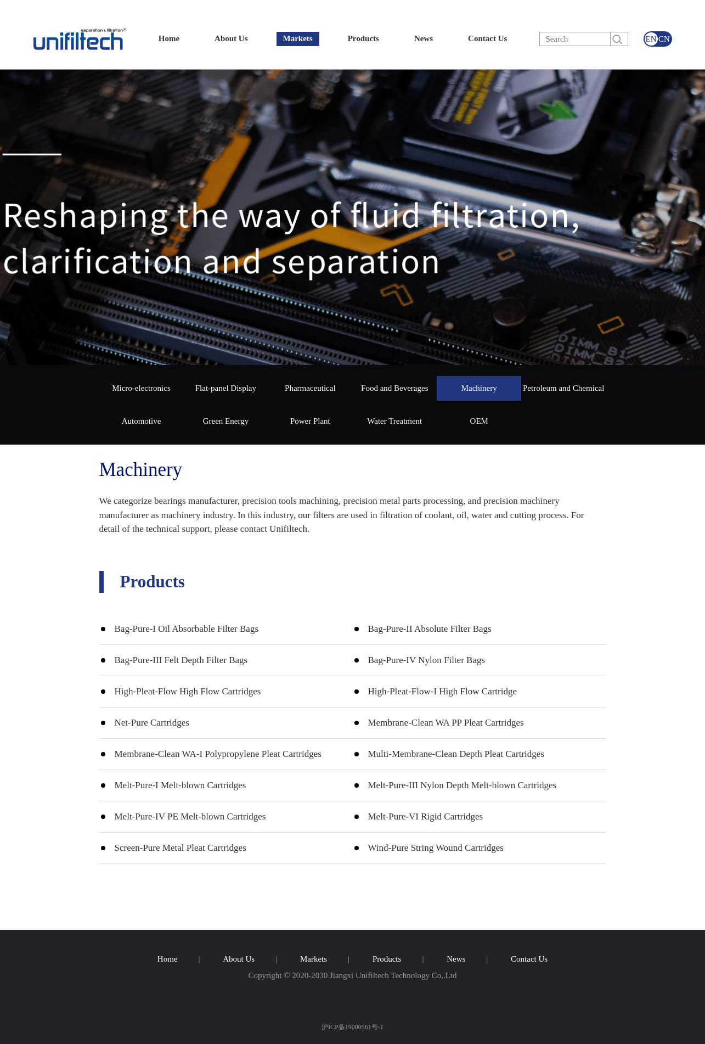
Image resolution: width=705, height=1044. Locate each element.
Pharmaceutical (310, 388)
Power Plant (310, 421)
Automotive (141, 421)
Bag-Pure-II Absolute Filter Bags (430, 629)
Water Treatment (394, 421)
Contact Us (487, 38)
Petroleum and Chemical (563, 388)
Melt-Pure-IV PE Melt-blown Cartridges (190, 816)
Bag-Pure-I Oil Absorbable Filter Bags (187, 629)
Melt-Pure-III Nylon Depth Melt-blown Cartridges (462, 785)
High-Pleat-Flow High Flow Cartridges (188, 691)
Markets (298, 38)
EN (651, 39)
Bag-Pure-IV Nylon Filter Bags (427, 660)
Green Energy (226, 421)
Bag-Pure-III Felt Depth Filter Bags (181, 660)
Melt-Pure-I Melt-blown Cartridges (180, 785)
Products (363, 38)
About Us (231, 38)
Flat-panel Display (225, 388)
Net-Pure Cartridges (152, 722)
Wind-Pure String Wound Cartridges (436, 848)
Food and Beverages (394, 388)
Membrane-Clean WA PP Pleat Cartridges (446, 722)
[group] (352, 217)
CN (664, 39)
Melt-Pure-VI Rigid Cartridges (425, 816)
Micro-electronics (141, 388)
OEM (479, 421)
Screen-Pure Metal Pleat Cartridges (180, 848)
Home (169, 38)
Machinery (479, 388)
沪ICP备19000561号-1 (352, 1026)
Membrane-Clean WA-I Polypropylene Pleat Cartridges (218, 754)
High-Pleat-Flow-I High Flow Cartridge (442, 691)
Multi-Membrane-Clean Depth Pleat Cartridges (456, 754)
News (423, 38)
